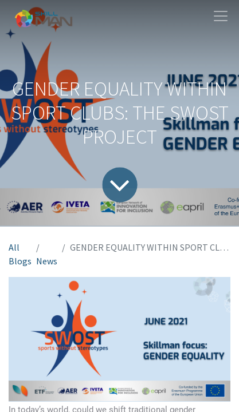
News (46, 261)
